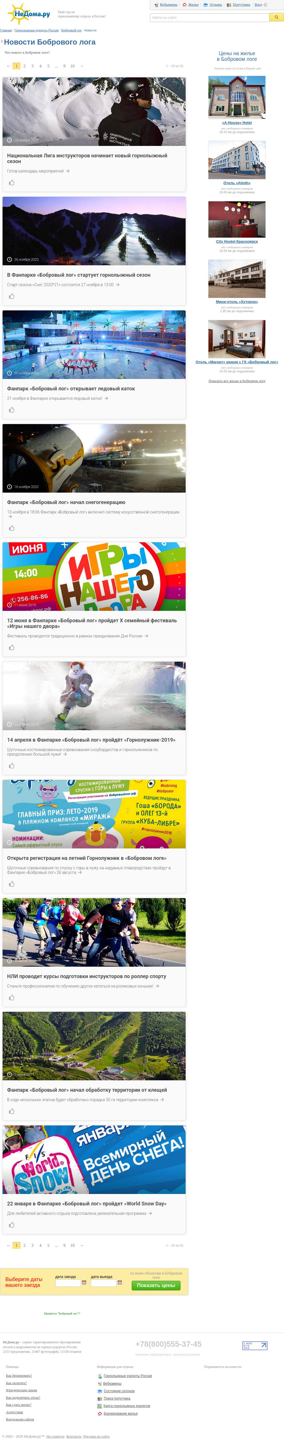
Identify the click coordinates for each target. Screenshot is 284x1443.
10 (72, 66)
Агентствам (14, 1412)
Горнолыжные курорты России (37, 30)
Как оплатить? (16, 1383)
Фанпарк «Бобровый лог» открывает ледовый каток (71, 389)
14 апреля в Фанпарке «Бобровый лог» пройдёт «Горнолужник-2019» (91, 740)
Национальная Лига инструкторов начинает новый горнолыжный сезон (87, 158)
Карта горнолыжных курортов (127, 1406)
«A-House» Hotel (237, 123)
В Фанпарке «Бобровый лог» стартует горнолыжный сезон (79, 275)
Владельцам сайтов (20, 1419)
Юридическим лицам (21, 1390)
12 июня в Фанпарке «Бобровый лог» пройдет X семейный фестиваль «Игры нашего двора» (92, 623)
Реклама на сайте (96, 1436)
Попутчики (241, 5)
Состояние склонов (119, 1391)
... (56, 66)
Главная (6, 30)
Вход (258, 5)
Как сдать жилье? (18, 1405)
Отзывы (216, 5)
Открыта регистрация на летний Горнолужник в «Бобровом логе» (87, 858)
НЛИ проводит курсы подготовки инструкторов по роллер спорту (86, 976)
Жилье (193, 5)
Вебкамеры (168, 5)
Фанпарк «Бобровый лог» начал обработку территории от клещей (87, 1090)
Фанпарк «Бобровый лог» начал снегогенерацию (66, 502)
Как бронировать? (19, 1376)
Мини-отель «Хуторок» (237, 302)
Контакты (74, 1436)
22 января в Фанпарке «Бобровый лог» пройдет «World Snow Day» (87, 1204)
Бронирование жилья (121, 1414)
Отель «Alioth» (237, 183)
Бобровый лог (71, 30)
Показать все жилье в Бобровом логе (236, 381)
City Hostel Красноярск (237, 241)
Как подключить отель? (23, 1398)
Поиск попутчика (117, 1398)
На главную (55, 1436)
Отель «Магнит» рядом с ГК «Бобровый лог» (237, 362)
